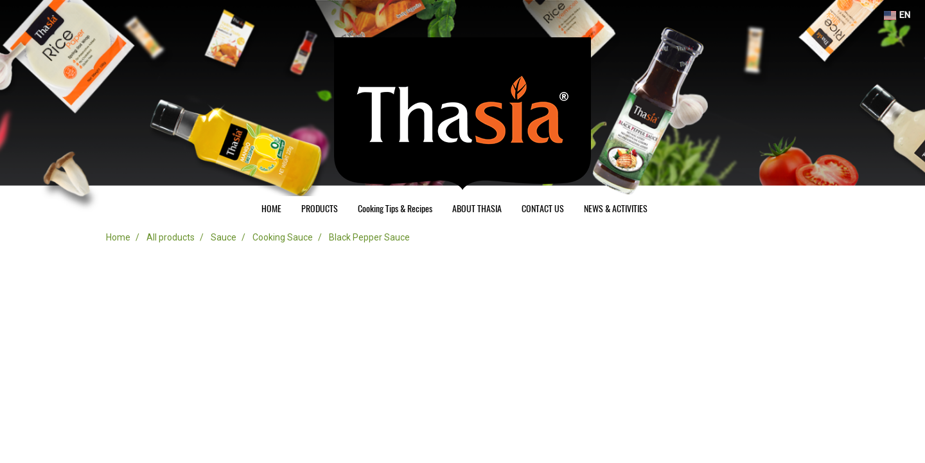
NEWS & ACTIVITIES (616, 209)
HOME (271, 209)
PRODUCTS (319, 209)
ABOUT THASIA (477, 209)
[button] (669, 209)
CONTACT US (543, 209)
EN (897, 15)
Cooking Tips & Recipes (395, 209)
